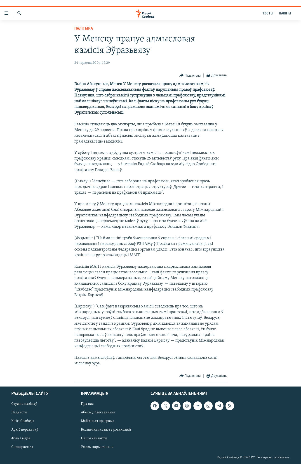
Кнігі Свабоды (22, 421)
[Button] (190, 76)
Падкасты (19, 413)
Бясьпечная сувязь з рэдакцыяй (106, 430)
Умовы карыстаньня (97, 447)
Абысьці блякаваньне (98, 413)
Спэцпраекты (22, 447)
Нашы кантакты (94, 438)
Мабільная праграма (97, 421)
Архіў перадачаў (24, 430)
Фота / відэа (20, 438)
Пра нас (87, 404)
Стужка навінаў (24, 404)
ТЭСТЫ (267, 13)
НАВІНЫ (285, 13)
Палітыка (83, 28)
